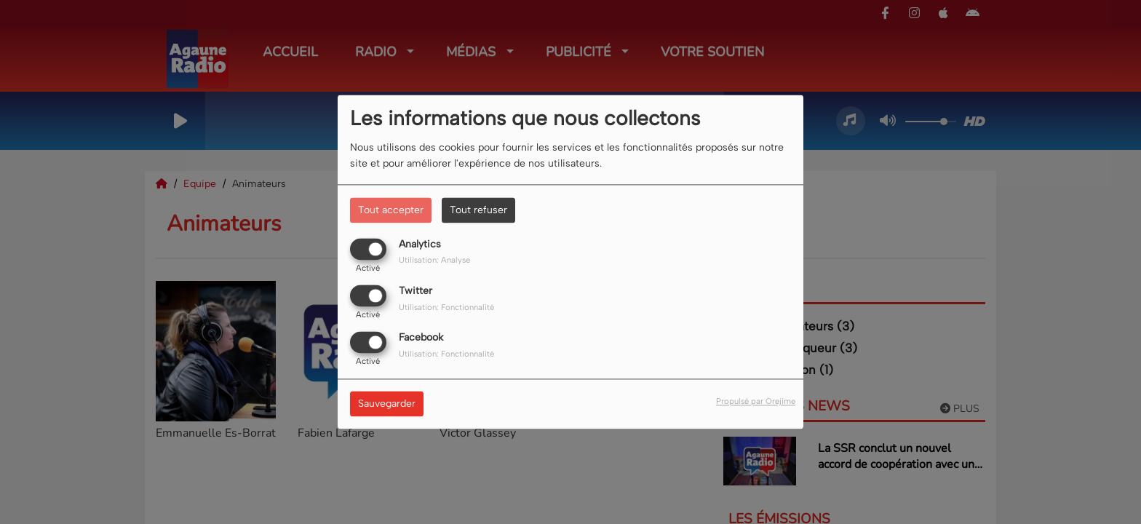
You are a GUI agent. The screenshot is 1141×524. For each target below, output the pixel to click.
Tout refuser (478, 210)
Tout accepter (391, 210)
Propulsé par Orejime (755, 402)
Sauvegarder (387, 404)
